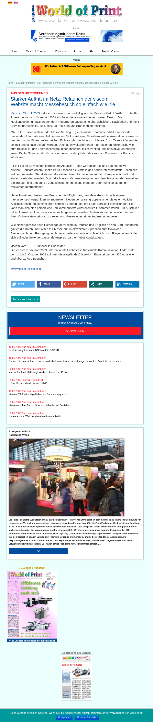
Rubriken (60, 51)
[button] (23, 284)
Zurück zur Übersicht (25, 299)
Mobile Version (111, 51)
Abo (91, 51)
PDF (38, 550)
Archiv (78, 51)
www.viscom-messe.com (26, 268)
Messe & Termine (36, 51)
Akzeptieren (64, 717)
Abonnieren (75, 330)
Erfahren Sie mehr (86, 717)
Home (14, 51)
